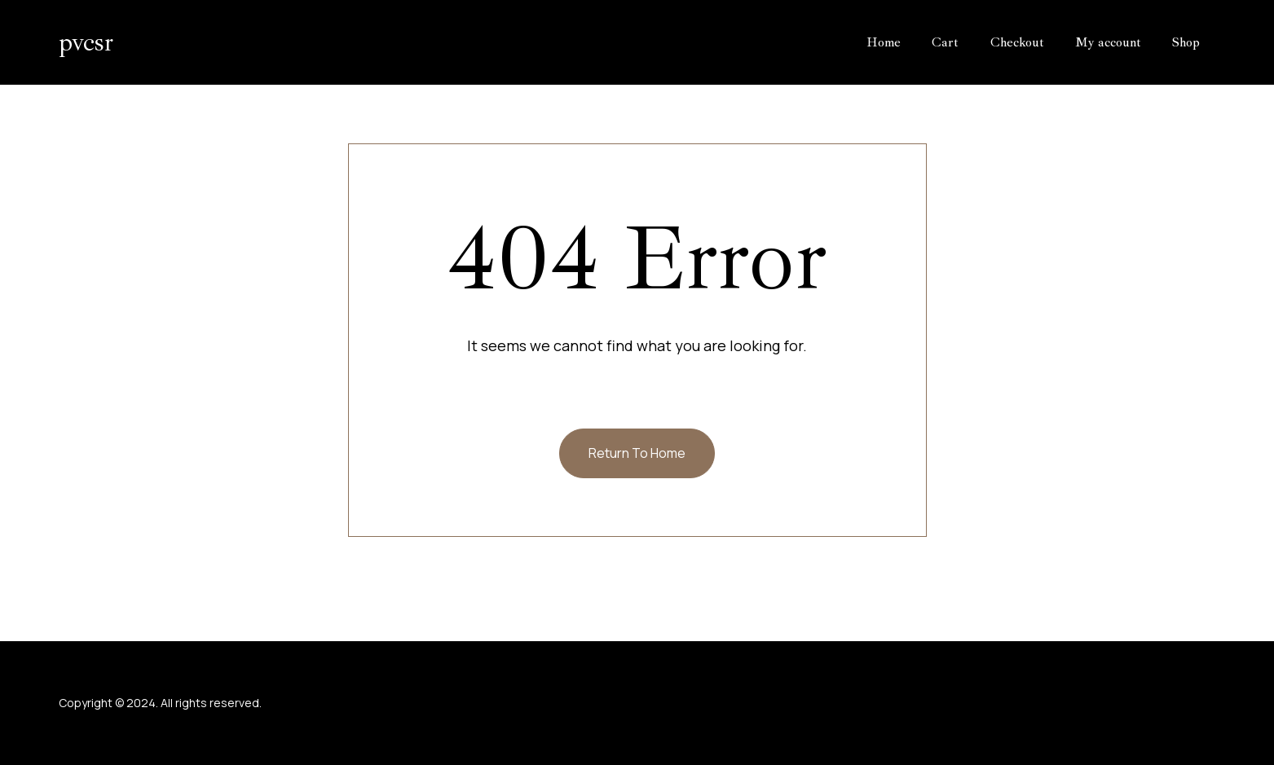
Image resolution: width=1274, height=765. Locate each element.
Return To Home (637, 453)
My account (1108, 42)
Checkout (1017, 42)
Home (883, 42)
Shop (1186, 42)
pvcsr (86, 42)
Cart (945, 42)
